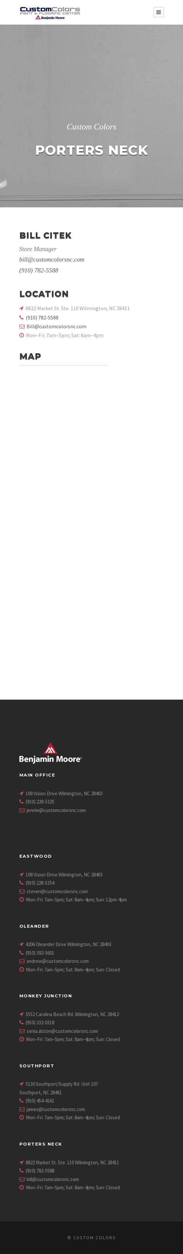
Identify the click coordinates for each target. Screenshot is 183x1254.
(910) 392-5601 (40, 953)
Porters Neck (40, 1144)
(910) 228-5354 (40, 883)
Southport (37, 1065)
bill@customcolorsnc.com (51, 259)
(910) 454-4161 (40, 1101)
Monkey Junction (45, 995)
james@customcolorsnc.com (56, 1109)
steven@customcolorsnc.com (57, 891)
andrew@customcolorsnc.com (58, 961)
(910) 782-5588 (38, 270)
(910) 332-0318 (40, 1022)
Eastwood (35, 856)
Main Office (37, 775)
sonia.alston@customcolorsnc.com (62, 1031)
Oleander (34, 926)
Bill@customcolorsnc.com (56, 326)
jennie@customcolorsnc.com (56, 810)
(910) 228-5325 (40, 802)
